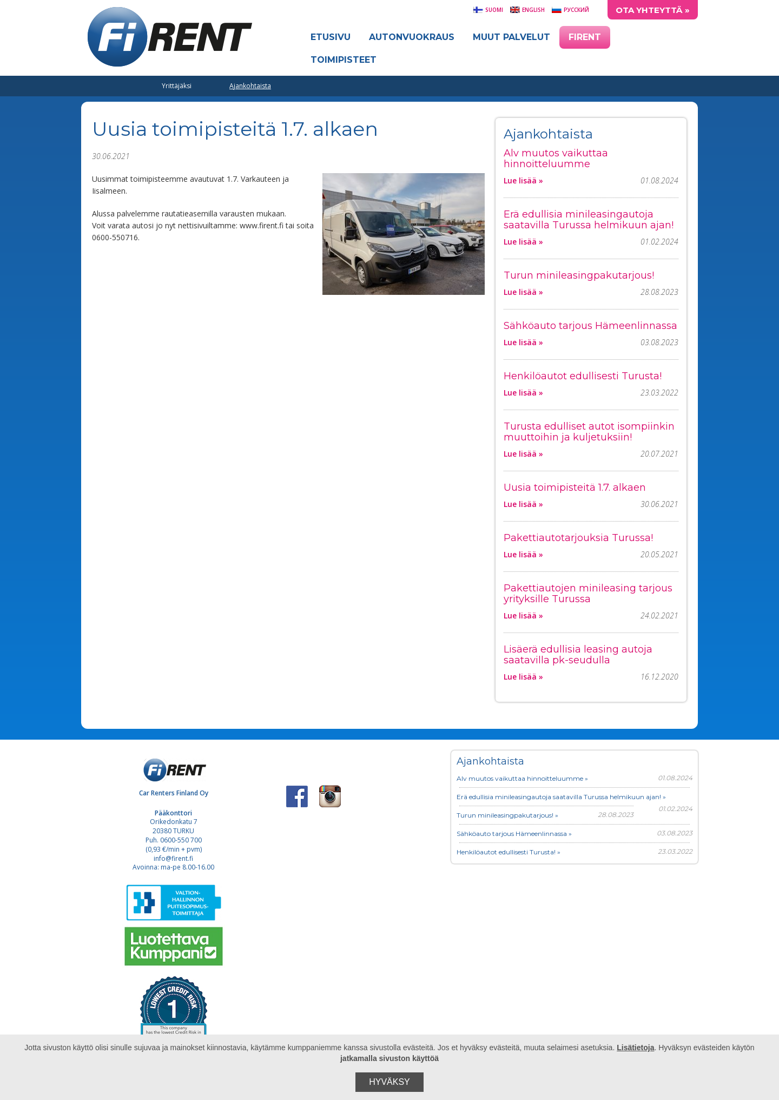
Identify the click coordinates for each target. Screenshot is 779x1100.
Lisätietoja (635, 1047)
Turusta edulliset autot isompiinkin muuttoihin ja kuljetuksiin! (589, 431)
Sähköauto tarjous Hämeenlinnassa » (514, 833)
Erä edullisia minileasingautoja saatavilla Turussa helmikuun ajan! (589, 219)
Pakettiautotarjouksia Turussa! (578, 538)
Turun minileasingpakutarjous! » (507, 815)
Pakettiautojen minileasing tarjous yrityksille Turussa (588, 593)
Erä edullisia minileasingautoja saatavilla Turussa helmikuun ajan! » (561, 797)
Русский (570, 10)
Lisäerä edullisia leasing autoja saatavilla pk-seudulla (578, 654)
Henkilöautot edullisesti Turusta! (583, 376)
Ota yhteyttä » (653, 10)
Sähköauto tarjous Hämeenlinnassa (590, 326)
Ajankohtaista (250, 85)
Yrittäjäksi (177, 85)
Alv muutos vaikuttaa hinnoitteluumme (556, 158)
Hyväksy (389, 1081)
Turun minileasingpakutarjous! (579, 275)
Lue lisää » (523, 180)
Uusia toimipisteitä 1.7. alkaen (575, 487)
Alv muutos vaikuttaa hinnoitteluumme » (522, 778)
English (527, 10)
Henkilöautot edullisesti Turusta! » (508, 852)
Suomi (488, 10)
